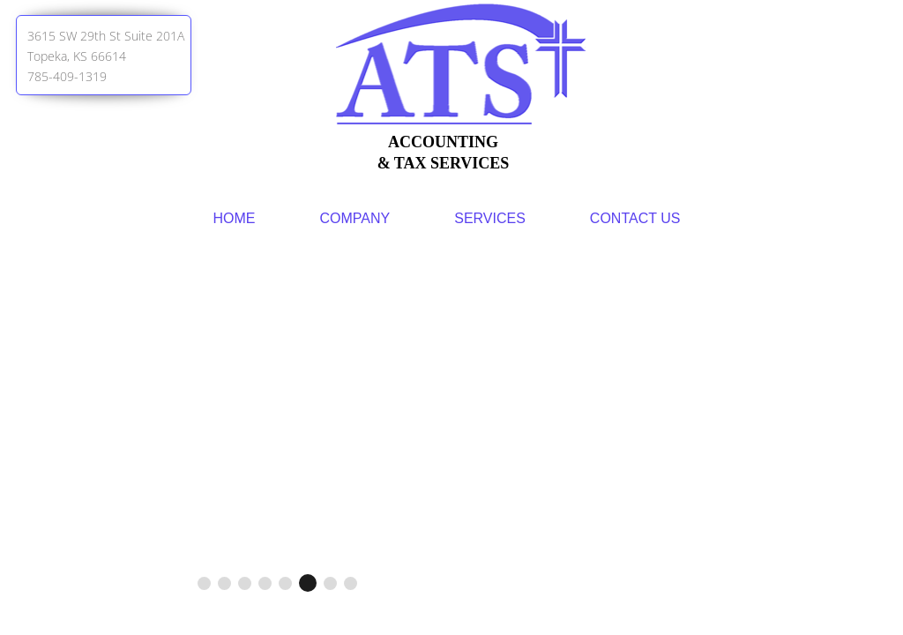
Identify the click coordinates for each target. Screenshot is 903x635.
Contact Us (635, 218)
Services (490, 218)
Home (234, 218)
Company (355, 218)
